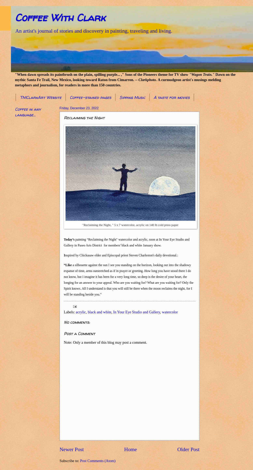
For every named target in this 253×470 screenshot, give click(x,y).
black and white (99, 312)
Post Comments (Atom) (98, 461)
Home (130, 449)
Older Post (188, 449)
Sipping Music (132, 97)
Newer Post (72, 449)
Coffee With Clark (60, 18)
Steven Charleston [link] (141, 255)
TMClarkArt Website (40, 97)
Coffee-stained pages (90, 97)
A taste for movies (172, 97)
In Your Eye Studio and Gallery (136, 312)
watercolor (170, 312)
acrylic (81, 312)
